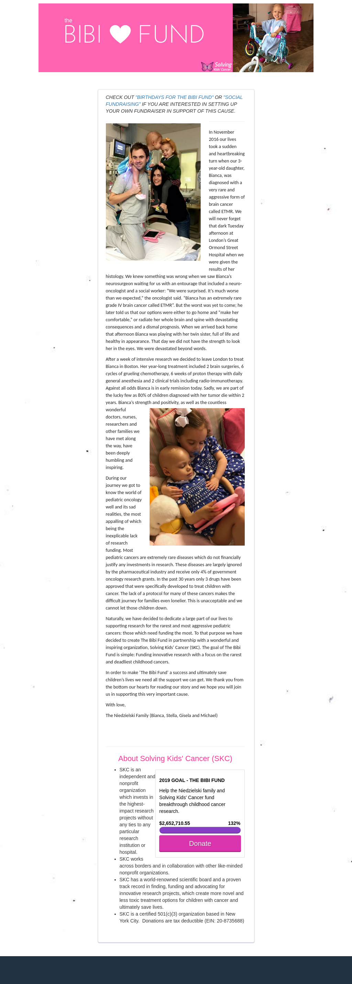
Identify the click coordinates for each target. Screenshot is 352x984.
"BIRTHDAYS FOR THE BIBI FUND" (174, 97)
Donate (200, 843)
